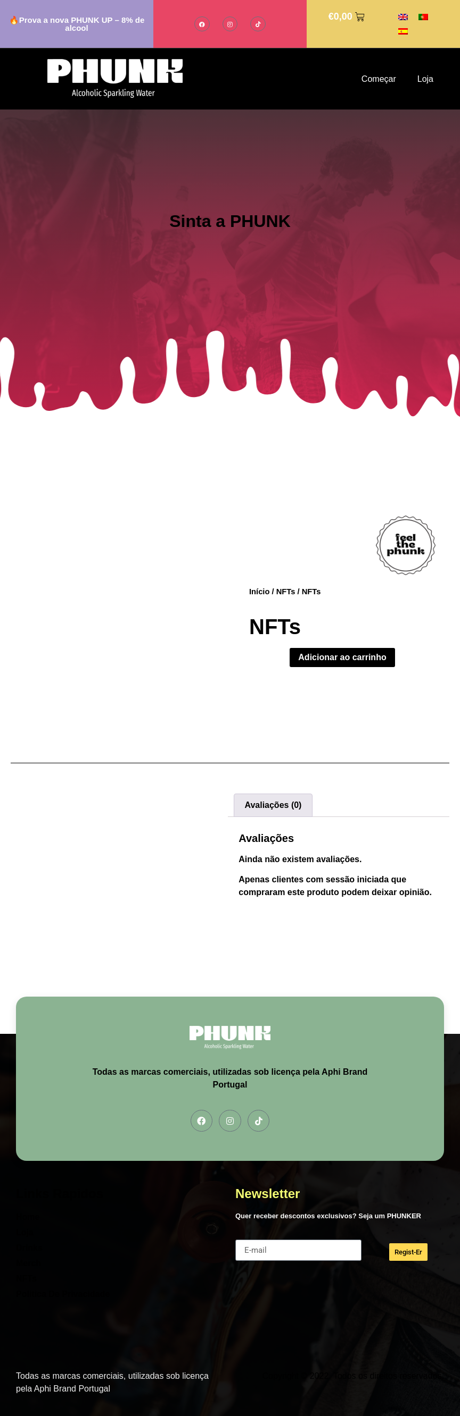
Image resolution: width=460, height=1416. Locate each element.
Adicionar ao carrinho (342, 657)
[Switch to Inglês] (403, 17)
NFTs (285, 591)
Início (259, 591)
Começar (379, 78)
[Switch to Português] (423, 17)
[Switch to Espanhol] (403, 31)
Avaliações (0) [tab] (272, 805)
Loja (425, 78)
